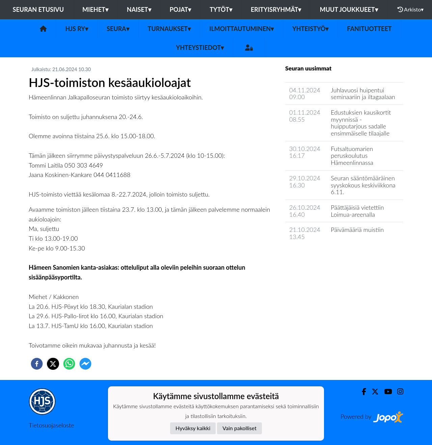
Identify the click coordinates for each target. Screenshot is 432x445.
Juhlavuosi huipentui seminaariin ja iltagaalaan (363, 93)
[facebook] (37, 364)
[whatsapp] (69, 364)
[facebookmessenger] (85, 364)
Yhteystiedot (200, 47)
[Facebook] (361, 391)
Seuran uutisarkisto (315, 256)
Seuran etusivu (38, 9)
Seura (118, 28)
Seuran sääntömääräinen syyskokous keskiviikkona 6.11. (363, 185)
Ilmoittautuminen (241, 28)
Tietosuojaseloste (51, 425)
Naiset (139, 9)
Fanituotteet (369, 28)
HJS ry (76, 28)
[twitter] (53, 364)
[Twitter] (372, 391)
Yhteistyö (310, 28)
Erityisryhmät (276, 9)
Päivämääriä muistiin (357, 229)
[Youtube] (385, 391)
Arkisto (411, 9)
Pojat (180, 9)
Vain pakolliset (239, 428)
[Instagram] (397, 391)
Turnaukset (169, 28)
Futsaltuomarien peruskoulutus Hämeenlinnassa (352, 155)
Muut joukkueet (349, 9)
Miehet (95, 9)
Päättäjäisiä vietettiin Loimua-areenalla (357, 211)
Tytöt (221, 9)
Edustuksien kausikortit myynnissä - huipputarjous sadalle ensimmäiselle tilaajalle (361, 123)
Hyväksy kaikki (193, 428)
